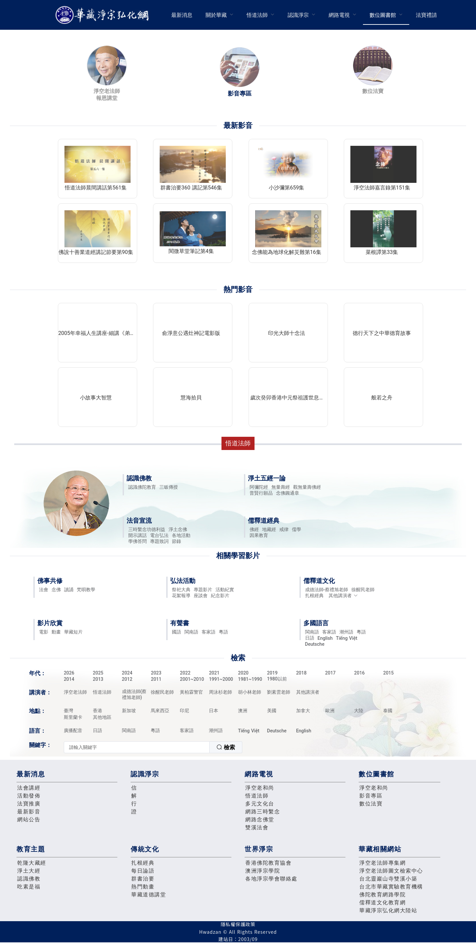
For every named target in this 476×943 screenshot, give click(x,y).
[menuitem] (182, 15)
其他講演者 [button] (343, 595)
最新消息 (181, 15)
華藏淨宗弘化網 (103, 15)
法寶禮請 (426, 15)
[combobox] (153, 747)
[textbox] (137, 747)
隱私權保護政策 (238, 924)
